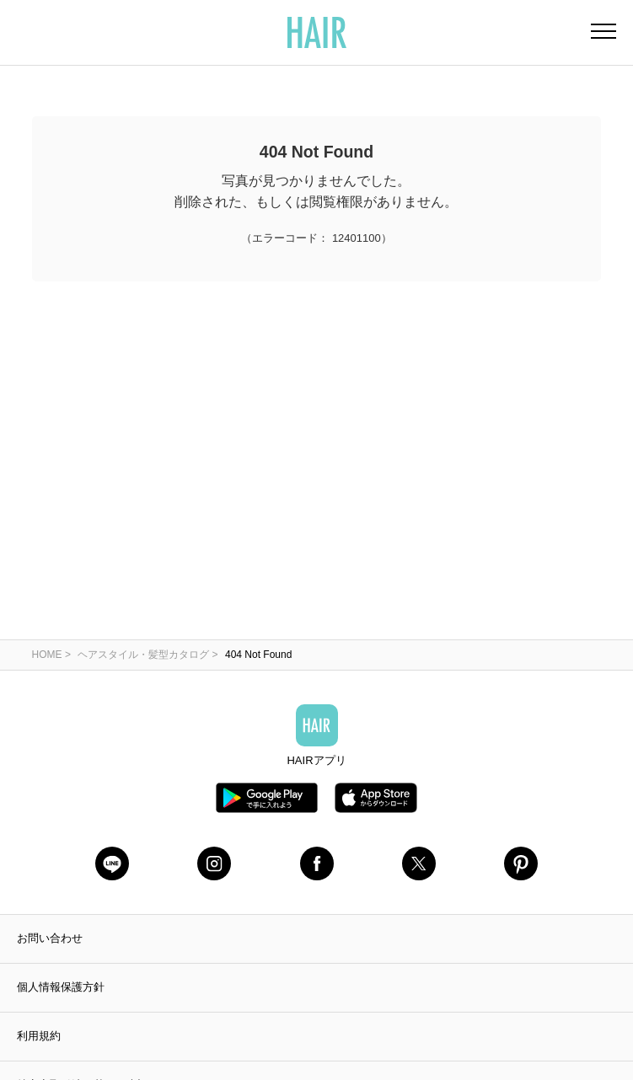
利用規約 (39, 1035)
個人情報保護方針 (61, 987)
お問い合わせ (50, 938)
